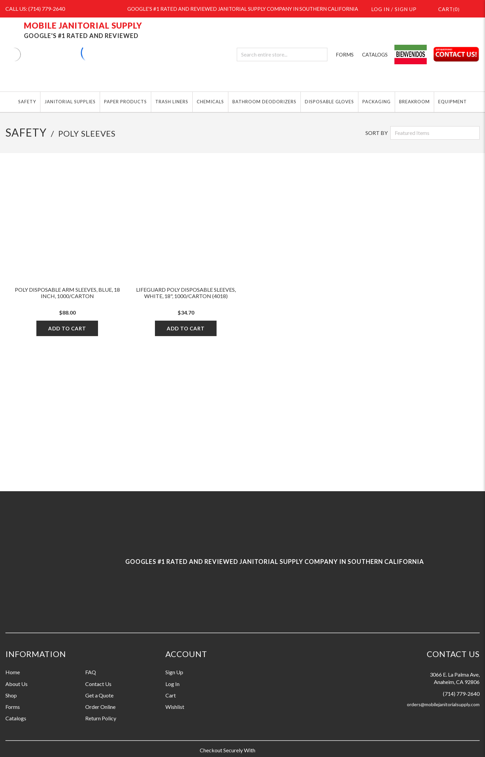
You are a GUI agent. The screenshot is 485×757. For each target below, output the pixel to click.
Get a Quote (99, 695)
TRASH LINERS (171, 101)
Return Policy (100, 718)
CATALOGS (375, 54)
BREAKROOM (414, 101)
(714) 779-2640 (461, 693)
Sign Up (174, 672)
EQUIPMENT (452, 101)
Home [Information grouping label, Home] (12, 672)
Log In (172, 684)
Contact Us (98, 684)
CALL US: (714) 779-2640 (35, 8)
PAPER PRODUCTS (125, 101)
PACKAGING (376, 101)
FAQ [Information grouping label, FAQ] (90, 672)
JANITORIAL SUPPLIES (70, 101)
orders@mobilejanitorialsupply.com (443, 704)
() (445, 8)
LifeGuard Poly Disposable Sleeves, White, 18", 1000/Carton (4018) (186, 292)
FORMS (345, 54)
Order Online (100, 707)
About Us (16, 684)
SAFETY (27, 101)
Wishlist (174, 707)
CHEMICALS (210, 101)
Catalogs (15, 718)
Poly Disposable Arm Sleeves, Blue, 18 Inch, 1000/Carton (67, 292)
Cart (170, 695)
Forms (12, 707)
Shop (11, 695)
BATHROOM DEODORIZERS (264, 101)
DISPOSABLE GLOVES (329, 101)
